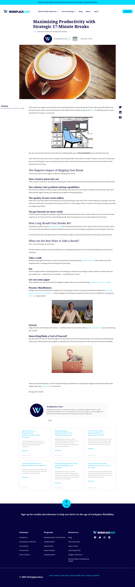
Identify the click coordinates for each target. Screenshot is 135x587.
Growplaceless (49, 555)
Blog (80, 11)
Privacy (88, 575)
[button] (120, 107)
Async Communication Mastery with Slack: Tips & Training (99, 465)
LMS (67, 575)
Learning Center (74, 550)
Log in (96, 11)
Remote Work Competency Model (78, 560)
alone (92, 110)
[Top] (66, 501)
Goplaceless (48, 546)
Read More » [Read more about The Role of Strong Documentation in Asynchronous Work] (91, 448)
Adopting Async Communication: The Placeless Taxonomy (63, 433)
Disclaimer (95, 575)
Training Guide (74, 542)
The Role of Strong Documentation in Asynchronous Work (96, 433)
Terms (83, 575)
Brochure (57, 575)
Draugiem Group (55, 226)
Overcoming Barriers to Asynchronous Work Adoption (34, 464)
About (88, 11)
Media (78, 575)
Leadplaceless (49, 542)
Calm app (32, 296)
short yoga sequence (95, 328)
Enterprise (23, 537)
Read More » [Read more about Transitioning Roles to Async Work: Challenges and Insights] (58, 483)
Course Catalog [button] (68, 11)
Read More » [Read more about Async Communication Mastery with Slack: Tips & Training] (91, 481)
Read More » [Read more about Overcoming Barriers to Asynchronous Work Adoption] (25, 477)
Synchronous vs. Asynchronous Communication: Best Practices (31, 434)
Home (34, 31)
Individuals (23, 546)
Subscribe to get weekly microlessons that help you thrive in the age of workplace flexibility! (67, 2)
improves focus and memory (99, 282)
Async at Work (49, 550)
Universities (24, 550)
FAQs (63, 575)
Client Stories (24, 555)
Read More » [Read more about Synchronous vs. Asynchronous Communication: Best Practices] (25, 450)
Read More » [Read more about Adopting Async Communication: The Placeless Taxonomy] (58, 450)
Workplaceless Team (55, 407)
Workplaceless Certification (55, 537)
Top (66, 505)
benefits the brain (88, 260)
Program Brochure (75, 555)
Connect (72, 575)
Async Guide (73, 546)
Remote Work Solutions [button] (48, 11)
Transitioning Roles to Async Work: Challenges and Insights (66, 465)
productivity (46, 386)
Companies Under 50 (27, 542)
